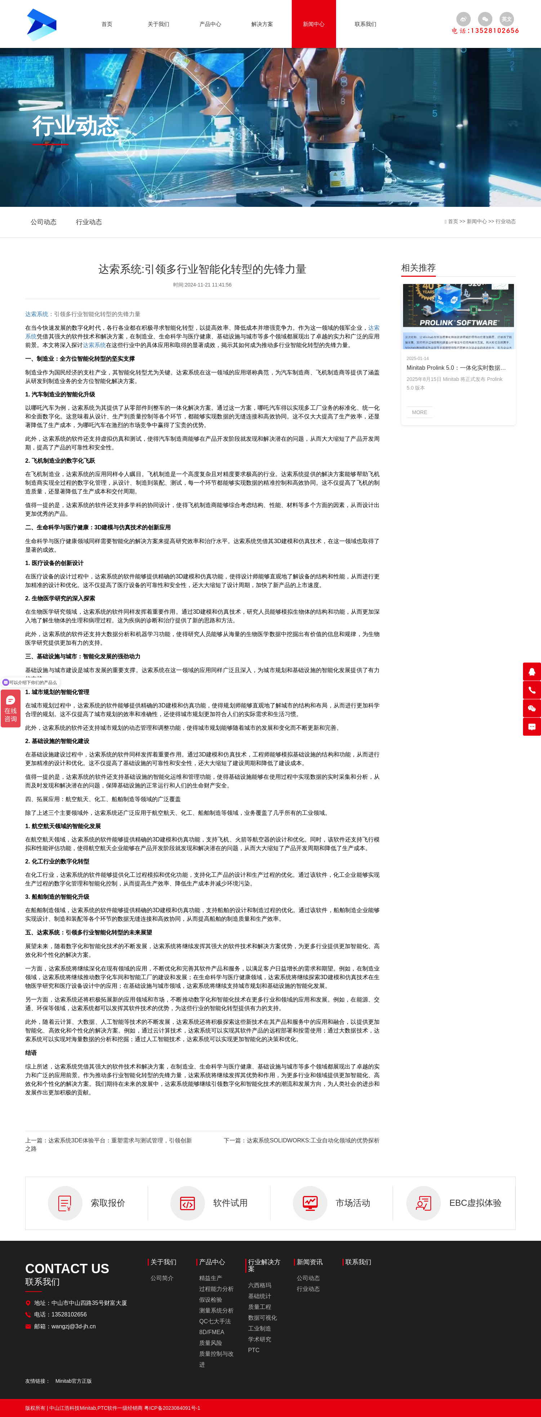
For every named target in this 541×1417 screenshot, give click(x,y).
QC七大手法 (215, 1321)
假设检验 (210, 1300)
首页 (107, 24)
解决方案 (262, 24)
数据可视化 (262, 1318)
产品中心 (210, 24)
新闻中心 (314, 24)
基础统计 (259, 1296)
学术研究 (259, 1339)
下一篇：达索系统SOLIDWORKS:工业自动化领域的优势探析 (302, 1140)
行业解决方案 (264, 1266)
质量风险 (210, 1343)
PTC (254, 1350)
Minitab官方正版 (73, 1381)
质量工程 (259, 1307)
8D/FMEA (211, 1332)
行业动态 (89, 222)
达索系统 (36, 314)
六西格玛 (259, 1285)
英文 (507, 19)
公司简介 (162, 1278)
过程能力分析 (216, 1289)
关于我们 (158, 24)
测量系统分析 (216, 1310)
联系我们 (365, 24)
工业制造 (259, 1328)
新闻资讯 (310, 1262)
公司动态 (44, 222)
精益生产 (210, 1278)
